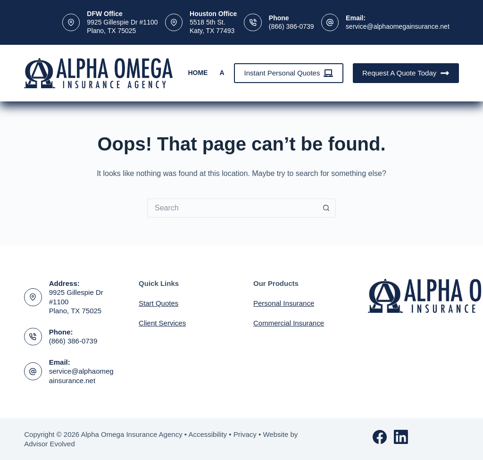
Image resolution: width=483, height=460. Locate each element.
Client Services (162, 323)
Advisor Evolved (49, 444)
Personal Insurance (283, 303)
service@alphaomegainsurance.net (398, 26)
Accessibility (207, 434)
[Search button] (326, 208)
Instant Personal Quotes (288, 73)
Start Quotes (158, 303)
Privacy (245, 434)
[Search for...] (232, 208)
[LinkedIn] (401, 437)
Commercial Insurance (288, 323)
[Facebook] (380, 437)
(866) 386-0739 (291, 26)
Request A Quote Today (406, 73)
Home (198, 72)
